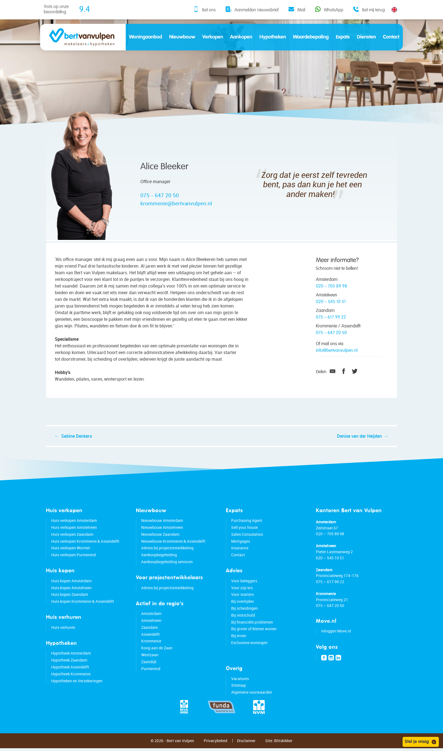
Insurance (239, 553)
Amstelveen (151, 625)
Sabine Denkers (79, 438)
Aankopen (241, 37)
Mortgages (240, 546)
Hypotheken (272, 37)
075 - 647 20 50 (159, 195)
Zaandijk (148, 666)
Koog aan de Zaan (156, 653)
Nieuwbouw (182, 37)
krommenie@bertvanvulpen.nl (176, 203)
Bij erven (238, 641)
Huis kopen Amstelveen (71, 592)
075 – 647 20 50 (331, 333)
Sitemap (238, 690)
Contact (391, 37)
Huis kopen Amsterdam (71, 585)
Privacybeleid (215, 745)
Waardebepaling (311, 37)
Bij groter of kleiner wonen (254, 634)
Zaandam (149, 632)
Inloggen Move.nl (336, 636)
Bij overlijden (242, 606)
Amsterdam (151, 618)
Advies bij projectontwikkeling (167, 553)
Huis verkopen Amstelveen (74, 532)
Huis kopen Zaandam (69, 599)
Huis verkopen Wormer (70, 553)
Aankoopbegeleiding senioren (167, 566)
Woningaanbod (145, 37)
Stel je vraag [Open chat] (421, 742)
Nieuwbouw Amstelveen (162, 532)
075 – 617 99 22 (331, 317)
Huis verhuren (63, 632)
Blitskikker (283, 745)
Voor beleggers (244, 585)
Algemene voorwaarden (251, 697)
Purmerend (150, 673)
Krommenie (151, 646)
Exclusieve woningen (249, 647)
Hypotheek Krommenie (71, 678)
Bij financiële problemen (252, 627)
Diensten (366, 37)
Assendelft (150, 639)
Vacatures (240, 683)
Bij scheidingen (244, 613)
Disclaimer (246, 745)
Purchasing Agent (246, 525)
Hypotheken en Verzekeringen (76, 685)
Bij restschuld (243, 620)
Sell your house (244, 532)
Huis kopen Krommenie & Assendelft (82, 606)
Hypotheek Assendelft (70, 672)
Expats (343, 37)
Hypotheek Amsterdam (71, 658)
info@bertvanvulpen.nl (336, 350)
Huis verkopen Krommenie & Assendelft (85, 546)
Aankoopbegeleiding (159, 560)
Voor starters (242, 599)
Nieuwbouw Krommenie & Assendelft (173, 546)
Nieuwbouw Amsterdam (162, 525)
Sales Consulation (247, 539)
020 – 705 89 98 (331, 286)
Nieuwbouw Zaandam (160, 539)
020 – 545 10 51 (331, 302)
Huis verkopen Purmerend (73, 560)
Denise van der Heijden (356, 438)
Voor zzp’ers (242, 592)
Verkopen (212, 37)
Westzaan (149, 659)
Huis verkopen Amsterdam (74, 525)
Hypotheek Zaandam (69, 665)
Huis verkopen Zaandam (72, 539)
